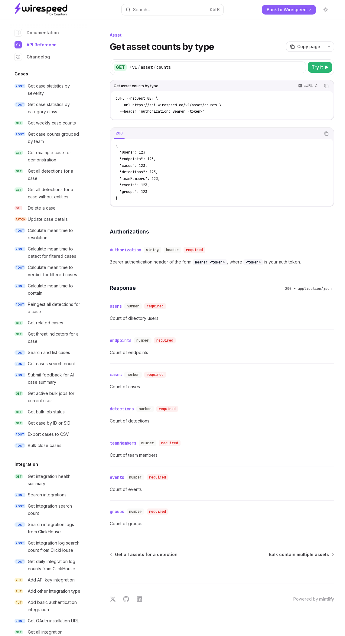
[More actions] (329, 46)
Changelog (32, 57)
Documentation (37, 32)
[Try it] (320, 67)
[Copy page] (305, 46)
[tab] (119, 133)
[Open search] (173, 9)
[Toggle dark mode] (325, 10)
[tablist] (215, 133)
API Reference (36, 44)
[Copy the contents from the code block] (326, 86)
